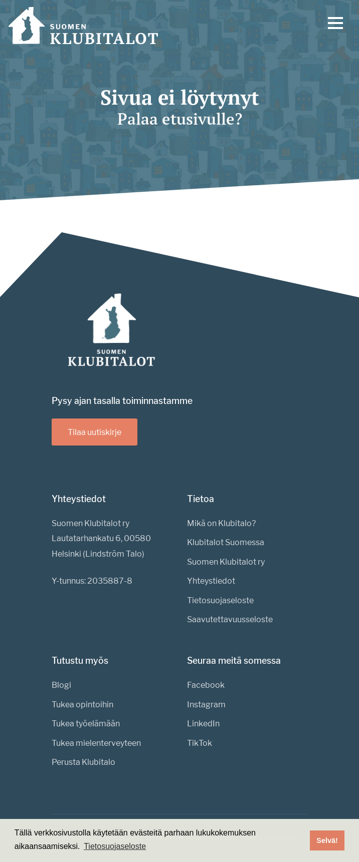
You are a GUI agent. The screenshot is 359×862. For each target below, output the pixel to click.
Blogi (61, 685)
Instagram (206, 704)
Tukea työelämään (86, 723)
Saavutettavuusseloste (230, 619)
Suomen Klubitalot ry (226, 562)
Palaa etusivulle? (179, 118)
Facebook (206, 685)
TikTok (199, 743)
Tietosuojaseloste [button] (115, 846)
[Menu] (335, 25)
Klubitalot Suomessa (225, 542)
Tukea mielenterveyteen (96, 743)
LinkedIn (203, 723)
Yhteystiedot (211, 581)
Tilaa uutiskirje (94, 432)
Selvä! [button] (326, 840)
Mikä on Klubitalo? (221, 523)
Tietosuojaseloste (220, 600)
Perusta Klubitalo (83, 762)
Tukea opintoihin (82, 704)
